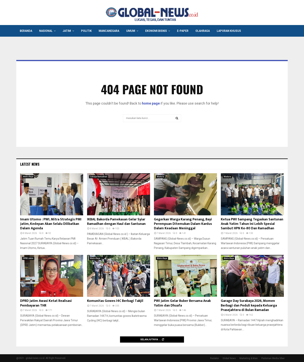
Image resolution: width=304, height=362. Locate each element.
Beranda (26, 30)
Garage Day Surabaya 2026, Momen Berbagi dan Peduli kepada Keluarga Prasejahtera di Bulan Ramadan (249, 305)
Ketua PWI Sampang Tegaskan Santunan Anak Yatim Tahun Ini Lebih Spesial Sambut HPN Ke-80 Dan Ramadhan (252, 224)
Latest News (29, 164)
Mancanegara (109, 30)
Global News (229, 358)
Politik (86, 30)
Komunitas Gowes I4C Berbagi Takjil (115, 301)
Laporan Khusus (229, 30)
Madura (160, 177)
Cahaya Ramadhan (98, 177)
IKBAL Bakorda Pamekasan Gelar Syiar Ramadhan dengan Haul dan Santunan (116, 222)
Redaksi (214, 358)
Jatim (67, 30)
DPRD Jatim (28, 258)
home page (151, 103)
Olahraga (202, 30)
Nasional (46, 30)
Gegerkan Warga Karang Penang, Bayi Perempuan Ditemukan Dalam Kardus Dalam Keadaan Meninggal (183, 224)
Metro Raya (28, 177)
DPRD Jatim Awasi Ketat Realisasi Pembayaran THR (46, 303)
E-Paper (182, 30)
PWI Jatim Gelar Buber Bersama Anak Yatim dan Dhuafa (182, 303)
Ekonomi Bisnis (156, 30)
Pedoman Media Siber (273, 358)
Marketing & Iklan (248, 358)
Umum (130, 30)
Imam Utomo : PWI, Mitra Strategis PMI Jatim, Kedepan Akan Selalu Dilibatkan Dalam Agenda (50, 224)
